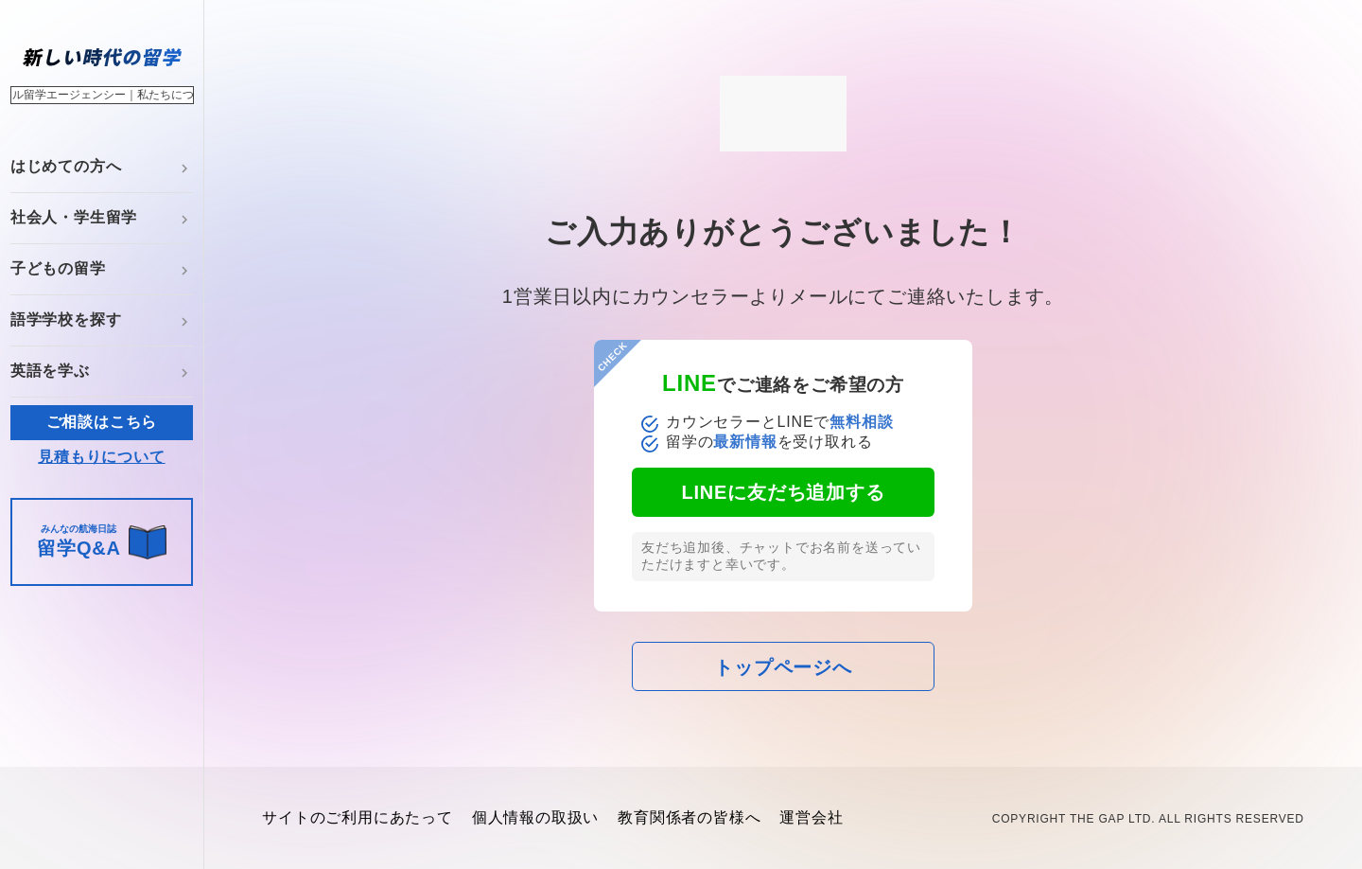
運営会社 (811, 817)
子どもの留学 (58, 268)
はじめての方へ (66, 166)
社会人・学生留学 (73, 217)
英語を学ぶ (50, 371)
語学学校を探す (66, 319)
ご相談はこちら (102, 422)
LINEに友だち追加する (782, 492)
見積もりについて (101, 457)
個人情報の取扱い (535, 817)
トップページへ (783, 667)
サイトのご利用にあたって (357, 817)
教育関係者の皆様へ (689, 817)
